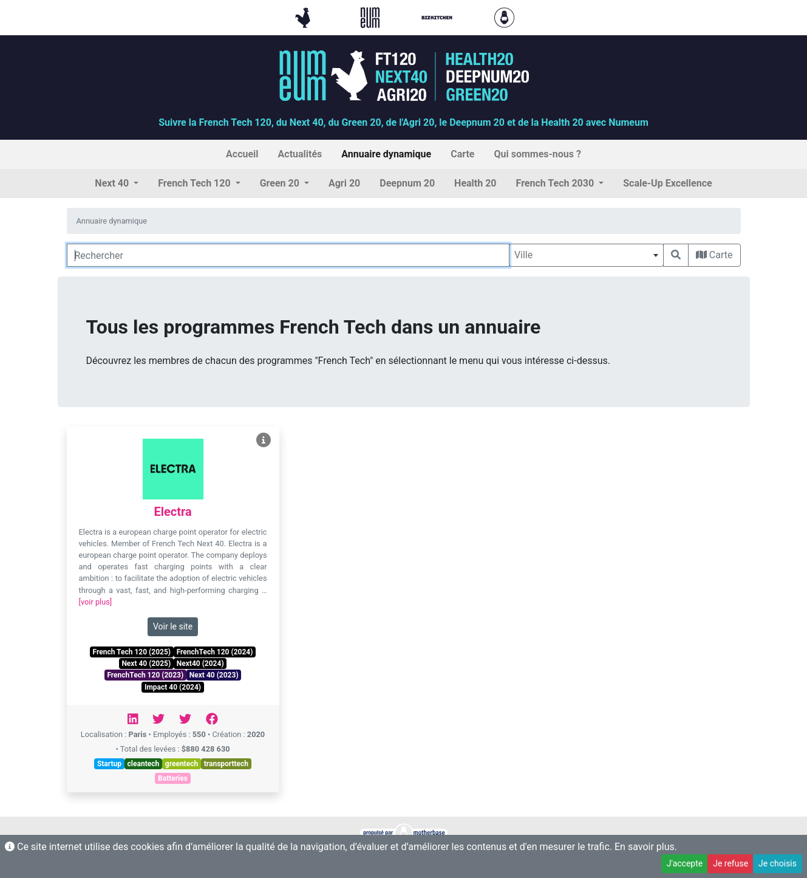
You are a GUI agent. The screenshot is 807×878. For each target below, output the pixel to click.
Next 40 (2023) (214, 675)
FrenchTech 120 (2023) (145, 675)
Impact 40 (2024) (173, 687)
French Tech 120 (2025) (132, 652)
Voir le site (172, 626)
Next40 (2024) (200, 663)
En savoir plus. (646, 846)
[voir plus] (95, 601)
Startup (109, 764)
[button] (116, 183)
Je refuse (730, 863)
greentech (181, 764)
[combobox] (586, 255)
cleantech (144, 764)
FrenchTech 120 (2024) (215, 652)
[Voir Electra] (263, 440)
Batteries (173, 778)
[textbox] (586, 255)
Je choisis (777, 863)
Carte (714, 255)
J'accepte (685, 863)
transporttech (226, 764)
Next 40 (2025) (146, 663)
